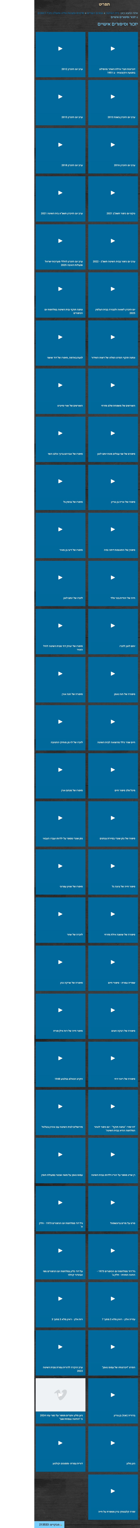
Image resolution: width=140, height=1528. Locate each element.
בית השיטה (78, 13)
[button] (70, 4)
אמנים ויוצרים (61, 13)
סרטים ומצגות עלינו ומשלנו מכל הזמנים (26, 13)
